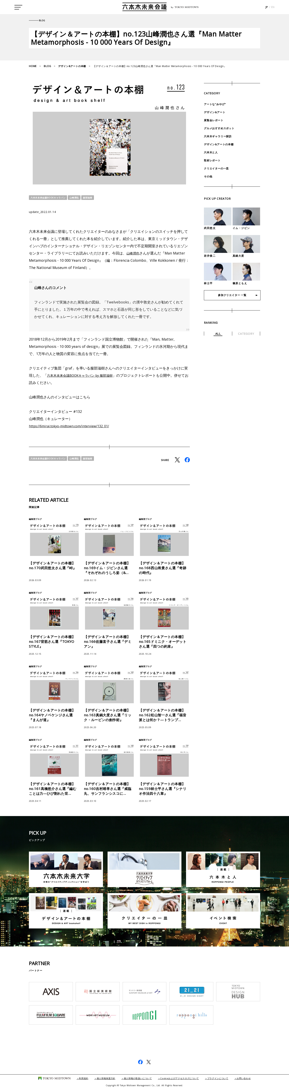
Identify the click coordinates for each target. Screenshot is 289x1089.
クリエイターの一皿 (217, 168)
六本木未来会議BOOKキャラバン (50, 197)
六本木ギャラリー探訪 (219, 136)
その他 (208, 176)
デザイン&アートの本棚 (72, 66)
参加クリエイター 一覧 (232, 296)
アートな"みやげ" (215, 104)
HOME (33, 66)
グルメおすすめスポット (220, 128)
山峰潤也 (78, 197)
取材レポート (213, 160)
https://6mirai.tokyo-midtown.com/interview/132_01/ (75, 425)
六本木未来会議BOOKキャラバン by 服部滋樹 (84, 375)
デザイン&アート (215, 112)
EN (273, 8)
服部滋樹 (92, 197)
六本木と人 (211, 152)
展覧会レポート (214, 120)
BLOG (47, 66)
